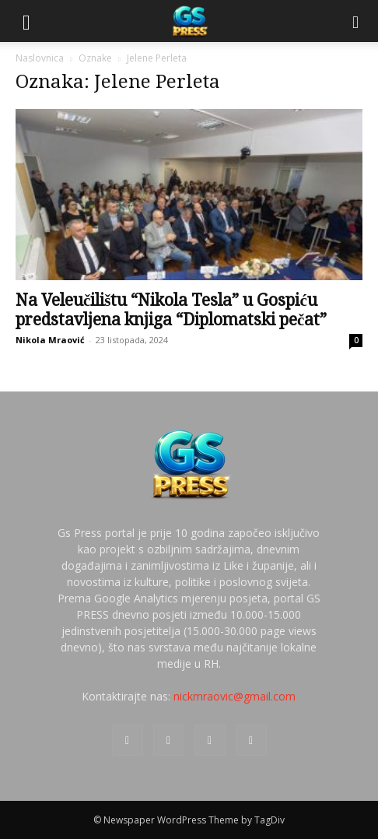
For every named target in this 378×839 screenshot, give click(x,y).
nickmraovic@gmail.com (234, 696)
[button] (26, 21)
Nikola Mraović (50, 340)
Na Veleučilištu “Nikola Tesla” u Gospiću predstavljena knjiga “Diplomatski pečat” (171, 309)
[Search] (356, 21)
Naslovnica (40, 58)
